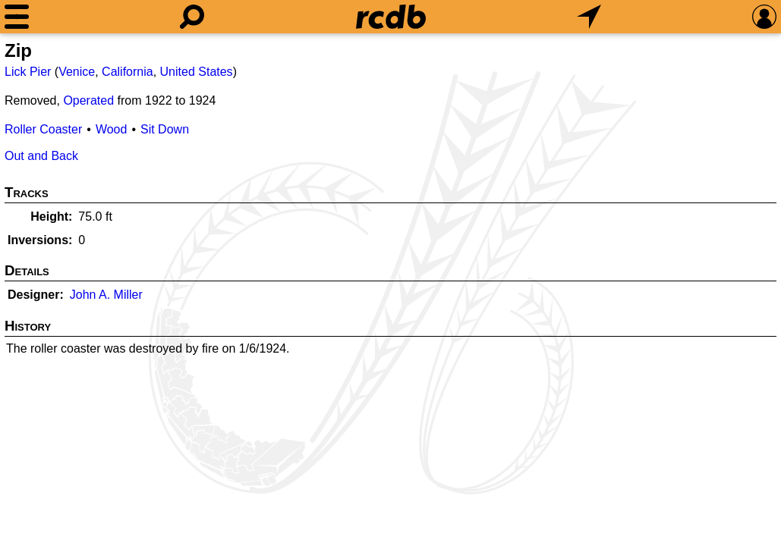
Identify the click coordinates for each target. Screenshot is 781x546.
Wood (112, 129)
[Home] (391, 17)
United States (196, 71)
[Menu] (17, 17)
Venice (76, 71)
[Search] (192, 17)
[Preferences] (764, 17)
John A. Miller (106, 294)
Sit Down (164, 129)
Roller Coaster (43, 129)
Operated (88, 100)
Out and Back (41, 155)
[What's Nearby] (589, 17)
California (127, 71)
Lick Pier (28, 71)
